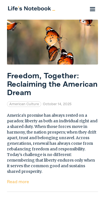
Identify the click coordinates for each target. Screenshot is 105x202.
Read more (18, 181)
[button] (92, 8)
